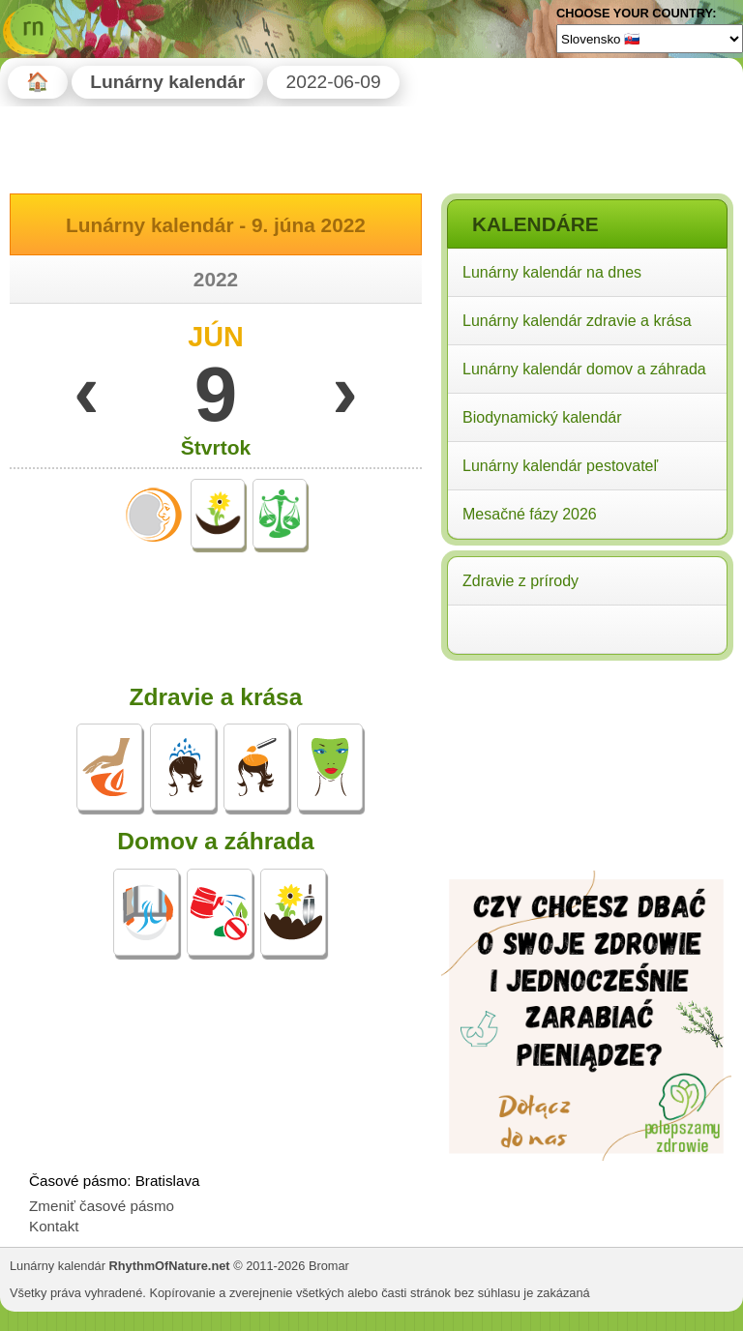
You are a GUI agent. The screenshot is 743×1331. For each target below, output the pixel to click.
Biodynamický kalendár (542, 417)
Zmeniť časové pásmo (101, 1206)
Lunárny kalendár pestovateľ (560, 466)
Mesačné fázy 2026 (529, 514)
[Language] (649, 38)
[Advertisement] (586, 791)
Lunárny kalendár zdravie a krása (577, 320)
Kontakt (54, 1226)
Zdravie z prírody (520, 581)
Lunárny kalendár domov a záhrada (584, 369)
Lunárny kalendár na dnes (551, 272)
